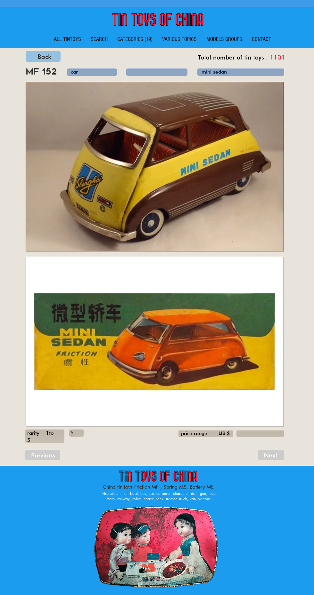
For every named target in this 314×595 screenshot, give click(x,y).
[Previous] (42, 455)
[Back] (43, 56)
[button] (134, 39)
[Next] (271, 455)
